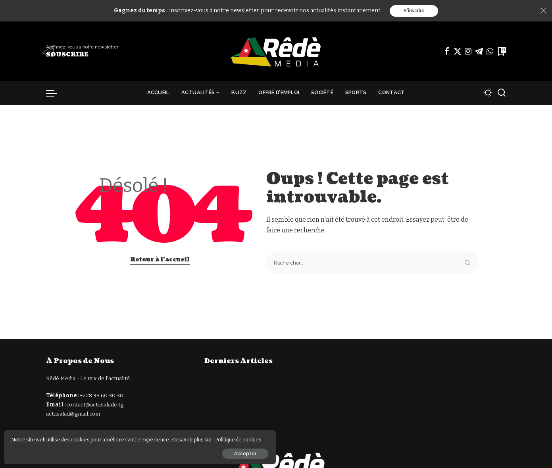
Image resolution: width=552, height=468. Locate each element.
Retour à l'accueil (160, 260)
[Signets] (501, 52)
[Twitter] (458, 52)
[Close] (543, 11)
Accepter (94, 451)
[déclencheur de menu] (55, 94)
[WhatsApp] (490, 52)
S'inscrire (414, 11)
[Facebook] (447, 52)
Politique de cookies (48, 437)
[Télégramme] (479, 52)
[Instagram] (468, 52)
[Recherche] (501, 94)
